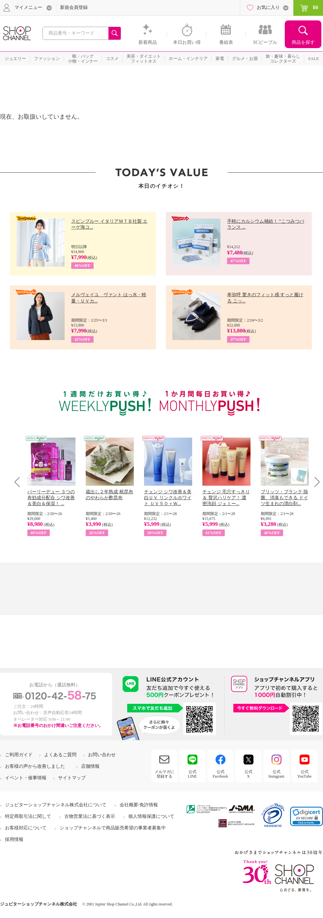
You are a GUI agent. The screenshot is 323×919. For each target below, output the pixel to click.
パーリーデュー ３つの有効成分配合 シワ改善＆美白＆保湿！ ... (51, 497)
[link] (306, 816)
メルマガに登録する (164, 774)
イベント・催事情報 (25, 777)
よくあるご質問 (60, 754)
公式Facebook (220, 774)
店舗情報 (90, 766)
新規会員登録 (74, 7)
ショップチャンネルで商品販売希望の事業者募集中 (113, 827)
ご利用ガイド (19, 754)
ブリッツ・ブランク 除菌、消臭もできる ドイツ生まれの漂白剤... (284, 497)
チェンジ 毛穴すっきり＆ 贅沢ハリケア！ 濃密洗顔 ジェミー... (226, 497)
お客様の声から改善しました (35, 766)
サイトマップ (72, 777)
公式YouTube (304, 774)
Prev (19, 481)
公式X (248, 774)
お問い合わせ (102, 754)
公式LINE (192, 774)
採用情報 (14, 839)
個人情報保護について (151, 816)
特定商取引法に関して (28, 816)
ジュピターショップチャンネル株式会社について (55, 804)
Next (314, 481)
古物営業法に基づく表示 (89, 816)
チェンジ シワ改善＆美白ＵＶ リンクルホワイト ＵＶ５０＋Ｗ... (167, 497)
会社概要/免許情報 (139, 804)
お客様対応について (25, 827)
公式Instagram (276, 774)
